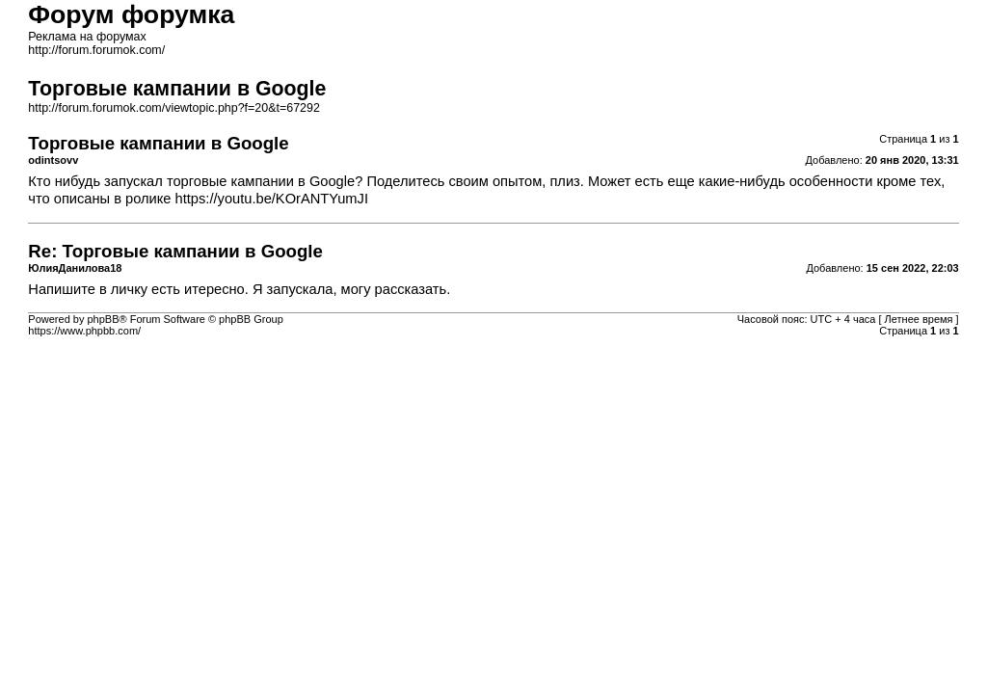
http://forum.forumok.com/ (96, 50)
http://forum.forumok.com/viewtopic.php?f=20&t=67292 (174, 108)
